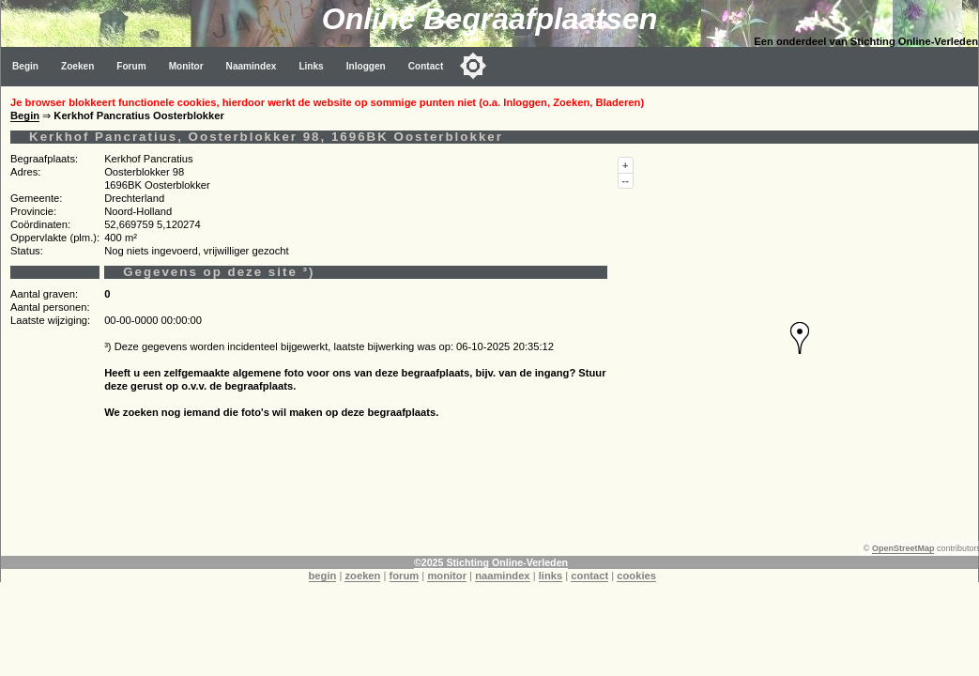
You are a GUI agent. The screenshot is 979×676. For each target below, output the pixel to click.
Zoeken (77, 66)
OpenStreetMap (903, 548)
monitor (447, 575)
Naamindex (251, 66)
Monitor (186, 66)
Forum (130, 66)
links (551, 575)
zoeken (362, 575)
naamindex (502, 575)
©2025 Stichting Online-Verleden (491, 562)
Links (310, 66)
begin (323, 575)
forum (405, 575)
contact (589, 575)
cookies (636, 575)
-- (625, 180)
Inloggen (366, 66)
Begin (25, 66)
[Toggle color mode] (473, 65)
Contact (426, 66)
